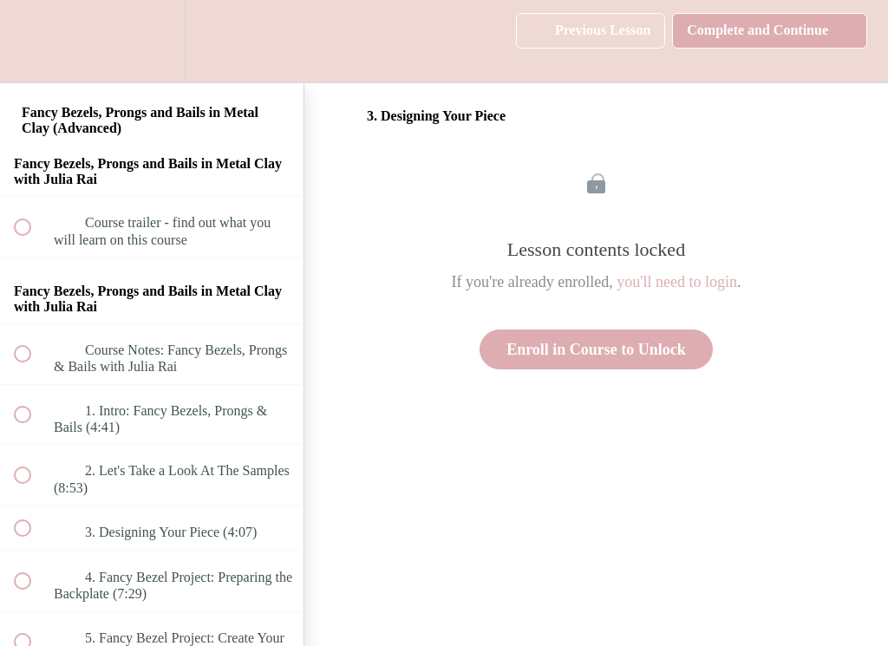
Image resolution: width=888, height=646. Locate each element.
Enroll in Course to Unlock (596, 349)
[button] (32, 41)
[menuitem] (152, 41)
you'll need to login (677, 281)
